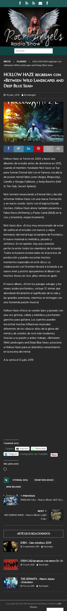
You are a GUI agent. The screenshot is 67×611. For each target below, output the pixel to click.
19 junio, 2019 (28, 586)
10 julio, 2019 (12, 95)
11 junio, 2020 (28, 564)
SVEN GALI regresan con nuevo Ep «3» (42, 560)
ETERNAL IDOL (20, 480)
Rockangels (30, 95)
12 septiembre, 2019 (31, 546)
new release (13, 487)
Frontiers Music (44, 480)
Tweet (9, 448)
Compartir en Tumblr (34, 453)
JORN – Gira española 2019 (36, 542)
